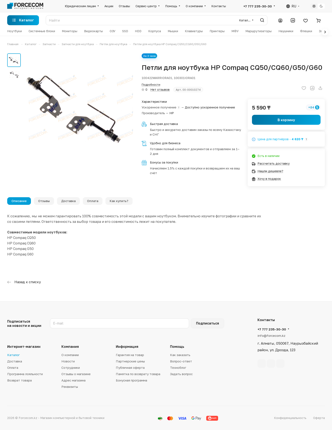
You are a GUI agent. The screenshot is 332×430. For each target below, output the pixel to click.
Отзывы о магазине (76, 374)
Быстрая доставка (164, 124)
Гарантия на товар (130, 355)
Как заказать (180, 355)
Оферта (319, 418)
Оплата (92, 201)
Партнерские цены (130, 361)
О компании (70, 355)
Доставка (68, 201)
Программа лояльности (25, 374)
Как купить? (119, 201)
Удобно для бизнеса (165, 143)
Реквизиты (69, 386)
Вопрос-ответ (181, 361)
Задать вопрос (181, 374)
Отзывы (44, 201)
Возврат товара (19, 380)
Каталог (13, 355)
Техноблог (178, 367)
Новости (68, 361)
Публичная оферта (130, 367)
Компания (70, 346)
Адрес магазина (73, 380)
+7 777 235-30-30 (257, 6)
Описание (19, 201)
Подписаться (207, 323)
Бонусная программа (131, 380)
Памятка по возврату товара (138, 374)
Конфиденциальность (290, 418)
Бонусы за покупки (164, 162)
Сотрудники (70, 367)
